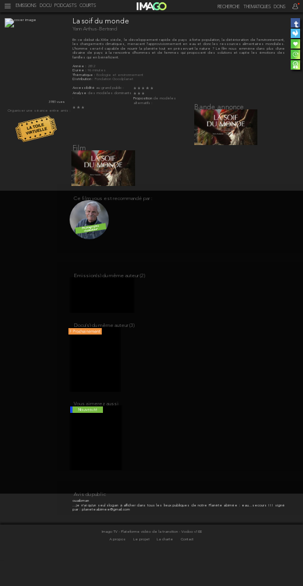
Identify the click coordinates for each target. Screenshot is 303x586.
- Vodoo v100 (190, 558)
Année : (80, 66)
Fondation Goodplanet (114, 79)
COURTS (88, 6)
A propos (118, 566)
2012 (91, 66)
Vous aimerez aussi (96, 425)
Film (79, 153)
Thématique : (85, 75)
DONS (279, 7)
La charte (165, 566)
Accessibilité (84, 88)
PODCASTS (65, 6)
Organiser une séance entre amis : (39, 111)
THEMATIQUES (257, 7)
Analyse (80, 93)
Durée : (80, 70)
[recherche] (225, 7)
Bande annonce (219, 107)
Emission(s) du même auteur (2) (109, 288)
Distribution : (84, 79)
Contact (187, 566)
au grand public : (110, 88)
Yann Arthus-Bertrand (95, 29)
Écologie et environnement (120, 75)
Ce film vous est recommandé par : (113, 207)
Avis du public (90, 520)
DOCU (45, 6)
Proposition (143, 98)
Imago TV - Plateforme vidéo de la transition (140, 558)
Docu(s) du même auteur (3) (104, 342)
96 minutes (97, 70)
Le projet (142, 566)
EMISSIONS (26, 6)
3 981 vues (57, 102)
